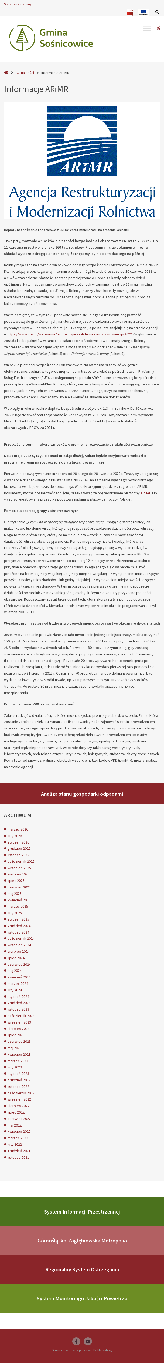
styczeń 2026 (18, 842)
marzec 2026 (18, 829)
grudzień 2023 (19, 1002)
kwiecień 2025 (19, 900)
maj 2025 (15, 893)
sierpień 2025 (18, 874)
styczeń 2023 (18, 1073)
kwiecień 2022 (19, 1131)
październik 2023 (21, 1015)
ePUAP (146, 493)
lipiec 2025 (16, 880)
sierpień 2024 (18, 951)
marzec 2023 (18, 1060)
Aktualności (25, 72)
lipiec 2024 (16, 957)
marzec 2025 (18, 906)
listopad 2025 (18, 854)
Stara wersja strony (18, 4)
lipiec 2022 (16, 1112)
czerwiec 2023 (19, 1041)
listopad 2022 (18, 1086)
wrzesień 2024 (19, 944)
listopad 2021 (18, 1157)
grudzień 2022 (19, 1080)
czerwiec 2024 (19, 964)
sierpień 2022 (18, 1105)
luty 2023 (15, 1067)
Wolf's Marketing (100, 1350)
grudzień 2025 (19, 848)
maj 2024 (15, 970)
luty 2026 (15, 835)
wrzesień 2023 (19, 1022)
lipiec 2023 (16, 1034)
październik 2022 (21, 1093)
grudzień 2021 (19, 1150)
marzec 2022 (18, 1137)
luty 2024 (15, 990)
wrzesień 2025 (19, 867)
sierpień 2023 (18, 1028)
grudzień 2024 (19, 925)
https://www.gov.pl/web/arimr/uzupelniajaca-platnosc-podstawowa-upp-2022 (69, 334)
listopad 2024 (18, 932)
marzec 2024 (18, 983)
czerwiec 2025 (19, 887)
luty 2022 (15, 1144)
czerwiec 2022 (19, 1118)
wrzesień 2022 (19, 1099)
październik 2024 (21, 938)
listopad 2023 (18, 1009)
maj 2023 (15, 1047)
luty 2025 (15, 912)
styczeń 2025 (18, 919)
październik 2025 (21, 861)
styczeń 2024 (18, 996)
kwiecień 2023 (19, 1054)
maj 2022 (15, 1125)
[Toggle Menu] (147, 28)
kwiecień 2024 (19, 977)
